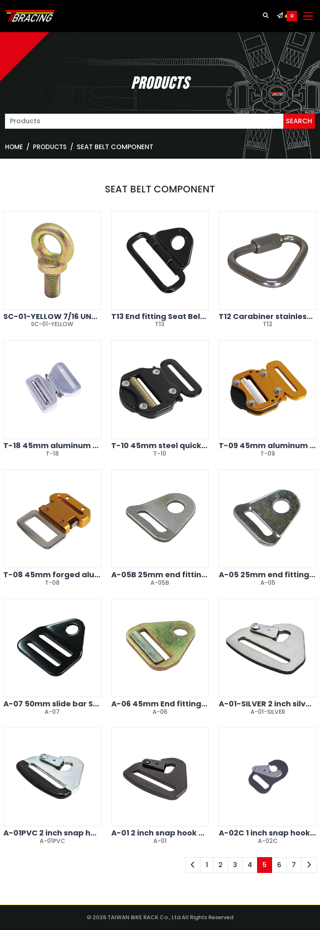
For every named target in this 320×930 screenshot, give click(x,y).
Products (50, 146)
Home (14, 146)
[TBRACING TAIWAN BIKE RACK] (30, 16)
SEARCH (299, 121)
